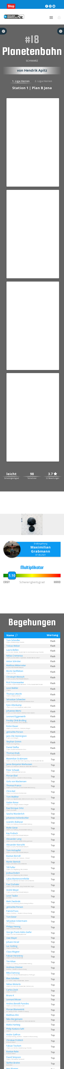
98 (32, 474)
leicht (11, 474)
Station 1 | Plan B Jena (32, 88)
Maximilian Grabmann (40, 549)
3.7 (52, 474)
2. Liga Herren (43, 81)
